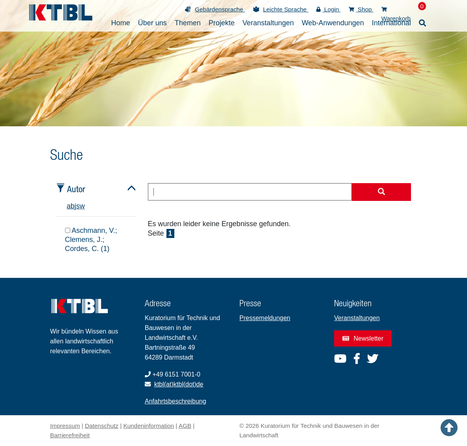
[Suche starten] (381, 192)
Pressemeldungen (264, 318)
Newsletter (362, 338)
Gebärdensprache (220, 9)
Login (328, 9)
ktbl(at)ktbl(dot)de (179, 384)
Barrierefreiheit (70, 435)
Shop (361, 9)
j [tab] (75, 206)
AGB (185, 425)
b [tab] (73, 206)
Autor (76, 189)
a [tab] (69, 206)
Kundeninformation (148, 425)
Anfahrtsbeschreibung (175, 401)
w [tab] (82, 206)
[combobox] (250, 192)
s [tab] (78, 206)
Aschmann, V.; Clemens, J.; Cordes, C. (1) (91, 240)
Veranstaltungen (357, 318)
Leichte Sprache (285, 9)
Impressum (65, 425)
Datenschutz (101, 425)
